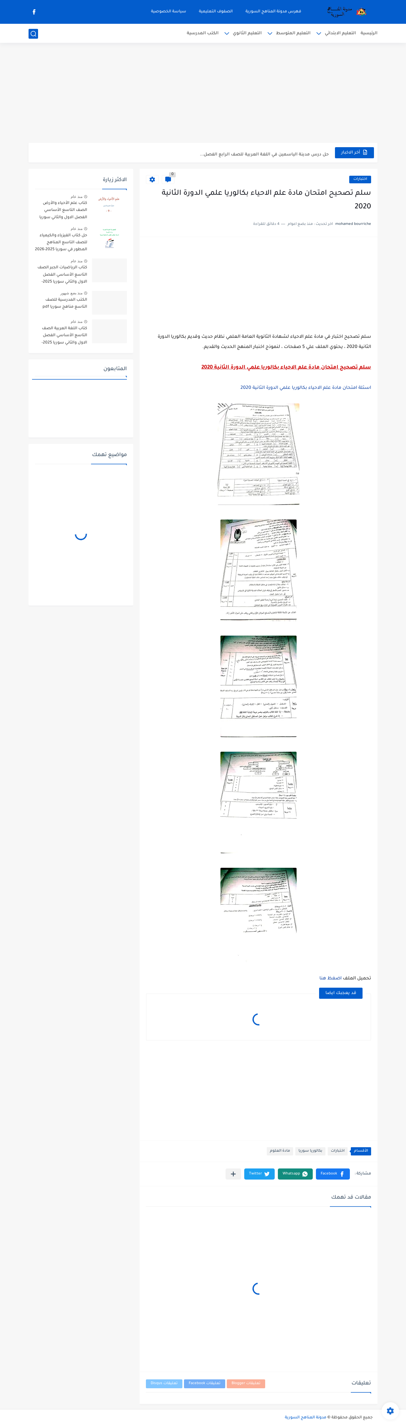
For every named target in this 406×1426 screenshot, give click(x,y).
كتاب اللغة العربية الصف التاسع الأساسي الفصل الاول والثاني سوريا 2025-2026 (64, 336)
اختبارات (360, 179)
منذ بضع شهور (71, 293)
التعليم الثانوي (247, 33)
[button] (333, 1174)
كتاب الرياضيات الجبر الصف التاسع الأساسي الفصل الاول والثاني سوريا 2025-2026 (62, 275)
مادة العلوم (280, 1151)
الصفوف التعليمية (216, 12)
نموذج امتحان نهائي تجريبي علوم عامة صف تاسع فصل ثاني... (267, 152)
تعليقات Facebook (204, 1384)
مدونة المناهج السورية (305, 1418)
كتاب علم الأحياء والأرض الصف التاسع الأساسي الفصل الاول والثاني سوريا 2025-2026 (63, 211)
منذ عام (76, 196)
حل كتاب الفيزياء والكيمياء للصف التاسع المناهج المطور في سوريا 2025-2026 (61, 242)
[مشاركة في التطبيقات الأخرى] (233, 1174)
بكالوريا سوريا (310, 1151)
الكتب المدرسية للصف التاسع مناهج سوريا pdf (65, 303)
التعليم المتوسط (293, 33)
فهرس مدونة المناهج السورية (273, 12)
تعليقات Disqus (164, 1384)
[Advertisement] (203, 93)
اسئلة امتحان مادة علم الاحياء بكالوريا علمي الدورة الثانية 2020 (305, 388)
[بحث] (33, 34)
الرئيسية (369, 33)
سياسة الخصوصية (168, 12)
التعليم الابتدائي (340, 33)
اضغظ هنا (330, 978)
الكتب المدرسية (203, 33)
